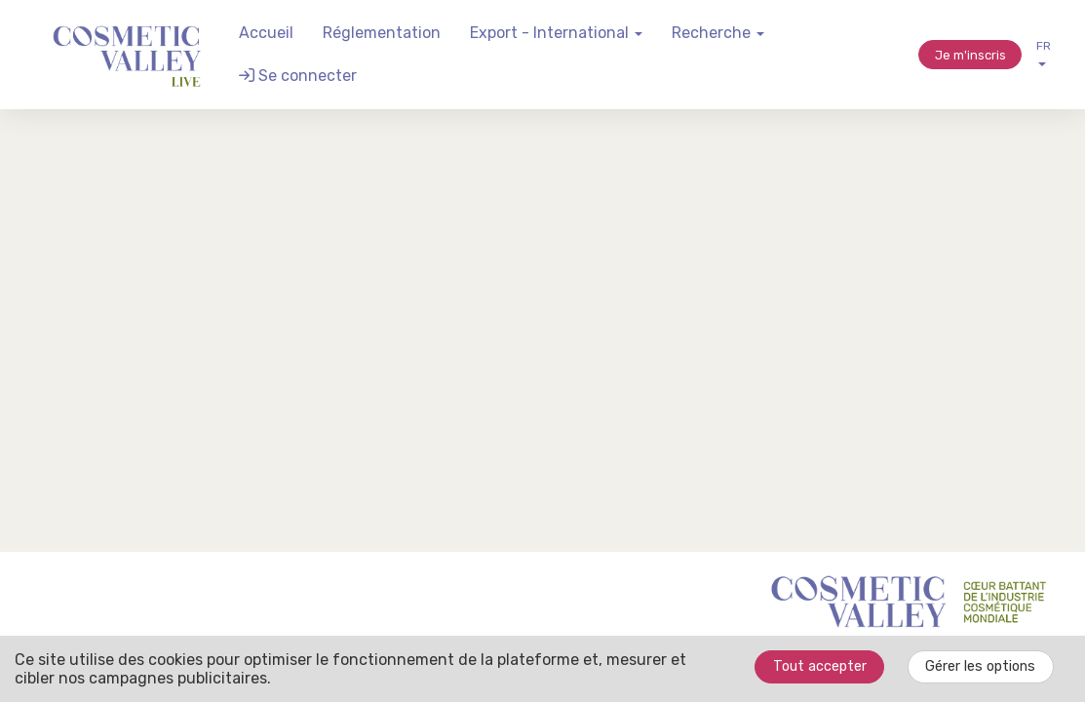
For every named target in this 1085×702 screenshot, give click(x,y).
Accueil (266, 32)
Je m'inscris (970, 55)
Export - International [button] (556, 32)
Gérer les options (980, 666)
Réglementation (382, 32)
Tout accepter (820, 666)
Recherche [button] (718, 32)
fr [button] (1043, 52)
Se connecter (298, 75)
